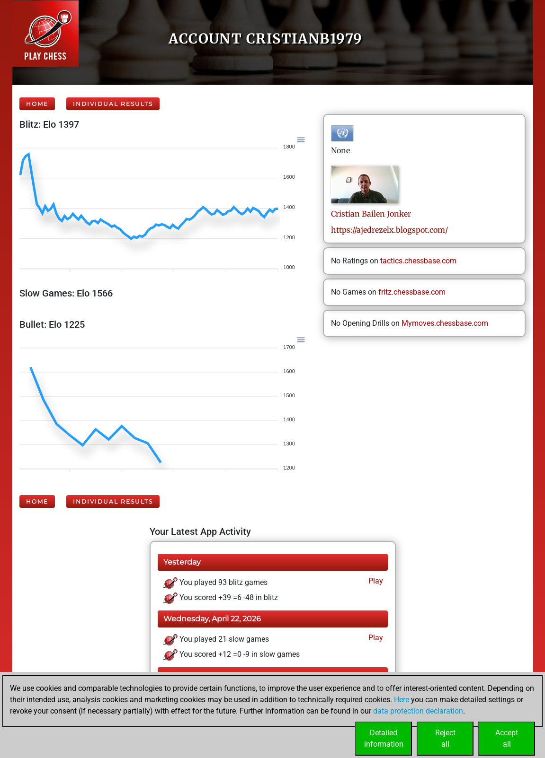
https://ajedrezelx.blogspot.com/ (389, 230)
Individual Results (113, 103)
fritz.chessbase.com (412, 292)
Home (37, 103)
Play (374, 580)
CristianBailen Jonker (371, 213)
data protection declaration (418, 710)
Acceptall (506, 738)
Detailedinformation (383, 738)
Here (401, 699)
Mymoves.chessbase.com (445, 323)
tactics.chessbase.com (418, 260)
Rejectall (445, 738)
